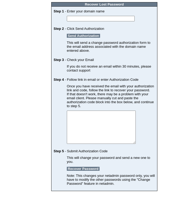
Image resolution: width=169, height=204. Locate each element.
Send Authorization (83, 36)
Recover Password (83, 175)
